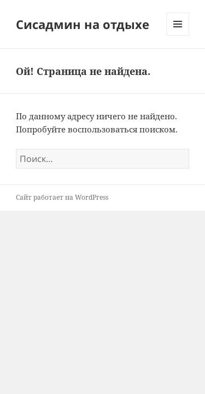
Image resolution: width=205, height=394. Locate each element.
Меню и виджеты (178, 35)
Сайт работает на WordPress (62, 197)
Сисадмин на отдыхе (82, 24)
